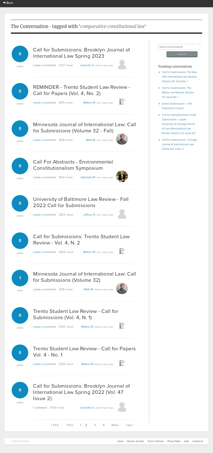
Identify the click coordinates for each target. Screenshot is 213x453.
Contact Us (197, 441)
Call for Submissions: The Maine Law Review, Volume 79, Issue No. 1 (178, 92)
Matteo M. (89, 102)
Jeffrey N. (89, 214)
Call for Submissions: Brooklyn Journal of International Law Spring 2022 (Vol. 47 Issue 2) (81, 392)
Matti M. (91, 140)
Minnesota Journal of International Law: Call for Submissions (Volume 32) (84, 277)
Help (186, 441)
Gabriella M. (88, 177)
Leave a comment (44, 65)
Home (121, 441)
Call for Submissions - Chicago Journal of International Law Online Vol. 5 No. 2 (179, 144)
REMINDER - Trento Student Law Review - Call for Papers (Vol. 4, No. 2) (81, 90)
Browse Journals (135, 441)
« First (55, 425)
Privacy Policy (173, 441)
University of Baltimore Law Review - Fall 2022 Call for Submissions (81, 202)
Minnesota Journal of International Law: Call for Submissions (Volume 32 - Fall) (84, 127)
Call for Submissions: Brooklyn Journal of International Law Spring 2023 (81, 53)
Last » (130, 425)
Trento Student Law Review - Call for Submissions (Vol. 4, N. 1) (75, 314)
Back (8, 3)
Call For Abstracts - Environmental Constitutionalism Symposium (73, 165)
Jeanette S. (87, 65)
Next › (115, 425)
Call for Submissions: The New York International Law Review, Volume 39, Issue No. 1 (179, 77)
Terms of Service (155, 441)
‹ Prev (69, 425)
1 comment (40, 407)
